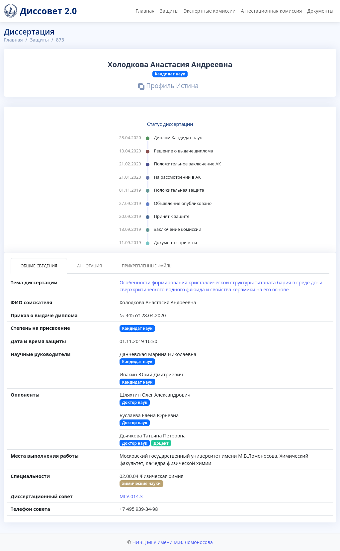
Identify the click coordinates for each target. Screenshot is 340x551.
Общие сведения (39, 266)
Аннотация (89, 266)
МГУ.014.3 (131, 496)
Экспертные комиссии (210, 11)
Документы (320, 11)
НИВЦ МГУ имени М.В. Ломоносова (172, 542)
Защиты (169, 11)
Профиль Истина (168, 86)
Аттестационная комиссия (271, 11)
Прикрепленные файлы (147, 266)
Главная (144, 11)
